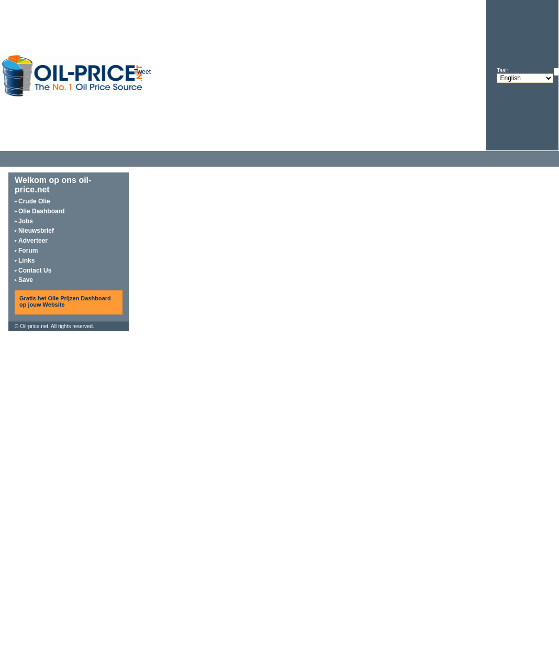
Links (26, 260)
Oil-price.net (34, 326)
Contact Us (34, 270)
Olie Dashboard (41, 211)
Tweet (142, 71)
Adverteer (33, 240)
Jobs (25, 221)
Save (25, 280)
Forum (28, 250)
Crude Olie (34, 201)
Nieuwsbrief (36, 230)
